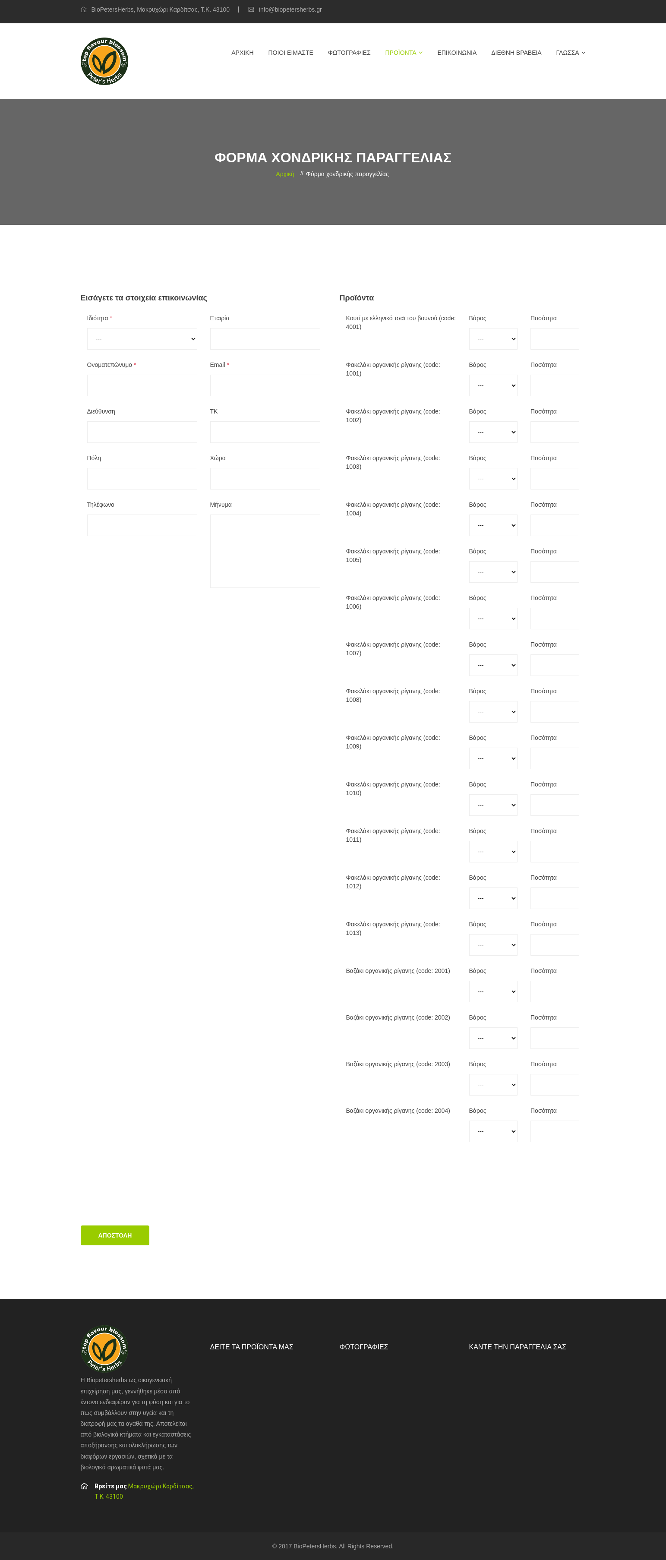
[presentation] (146, 1187)
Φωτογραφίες (349, 52)
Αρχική (242, 52)
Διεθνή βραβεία (516, 52)
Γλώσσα (567, 52)
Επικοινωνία (457, 52)
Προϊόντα (400, 52)
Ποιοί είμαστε (290, 52)
